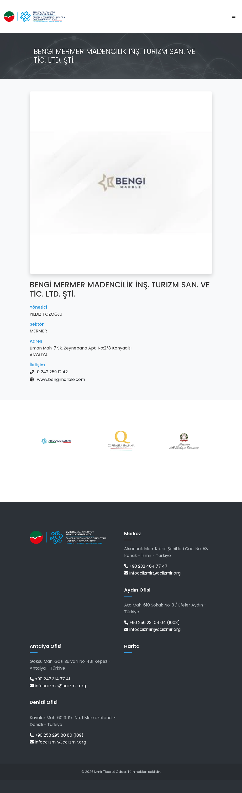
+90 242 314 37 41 (50, 679)
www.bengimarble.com (61, 379)
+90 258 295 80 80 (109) (56, 735)
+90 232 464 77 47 (145, 566)
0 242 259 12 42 (52, 372)
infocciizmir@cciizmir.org (152, 573)
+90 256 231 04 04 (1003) (152, 623)
